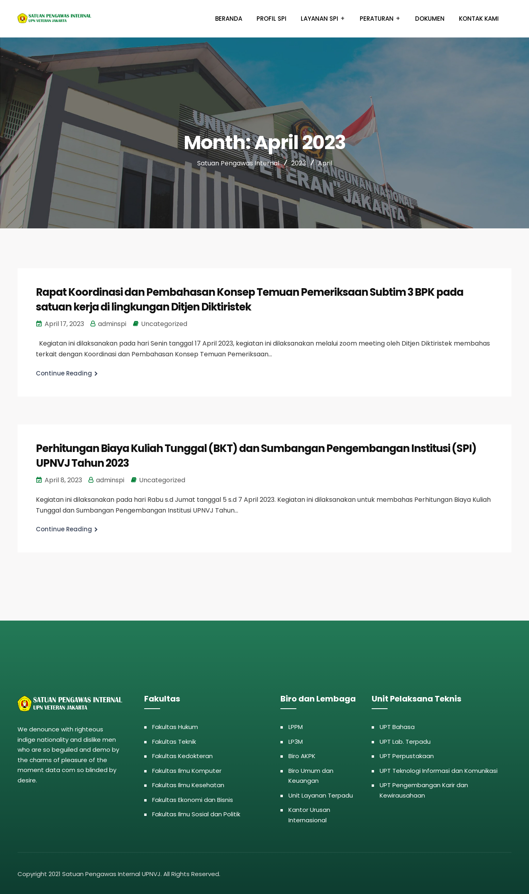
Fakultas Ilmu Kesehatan (188, 784)
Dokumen (430, 18)
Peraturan (377, 18)
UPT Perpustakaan (407, 755)
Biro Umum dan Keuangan (310, 774)
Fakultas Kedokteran (182, 755)
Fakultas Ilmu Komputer (186, 769)
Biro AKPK (301, 755)
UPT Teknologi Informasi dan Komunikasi (439, 769)
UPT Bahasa (397, 725)
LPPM (295, 725)
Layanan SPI (319, 18)
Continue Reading (64, 372)
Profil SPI (271, 18)
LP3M (295, 740)
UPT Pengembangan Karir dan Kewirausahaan (424, 789)
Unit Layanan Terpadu (320, 794)
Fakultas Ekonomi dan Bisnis (192, 798)
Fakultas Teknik (174, 740)
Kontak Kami (479, 18)
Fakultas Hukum (175, 725)
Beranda (228, 18)
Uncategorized (164, 323)
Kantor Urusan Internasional (309, 813)
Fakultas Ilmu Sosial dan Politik (196, 813)
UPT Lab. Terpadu (405, 740)
